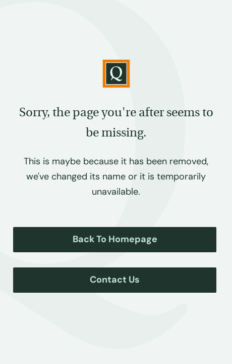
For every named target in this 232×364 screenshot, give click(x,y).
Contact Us (115, 280)
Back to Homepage (115, 239)
